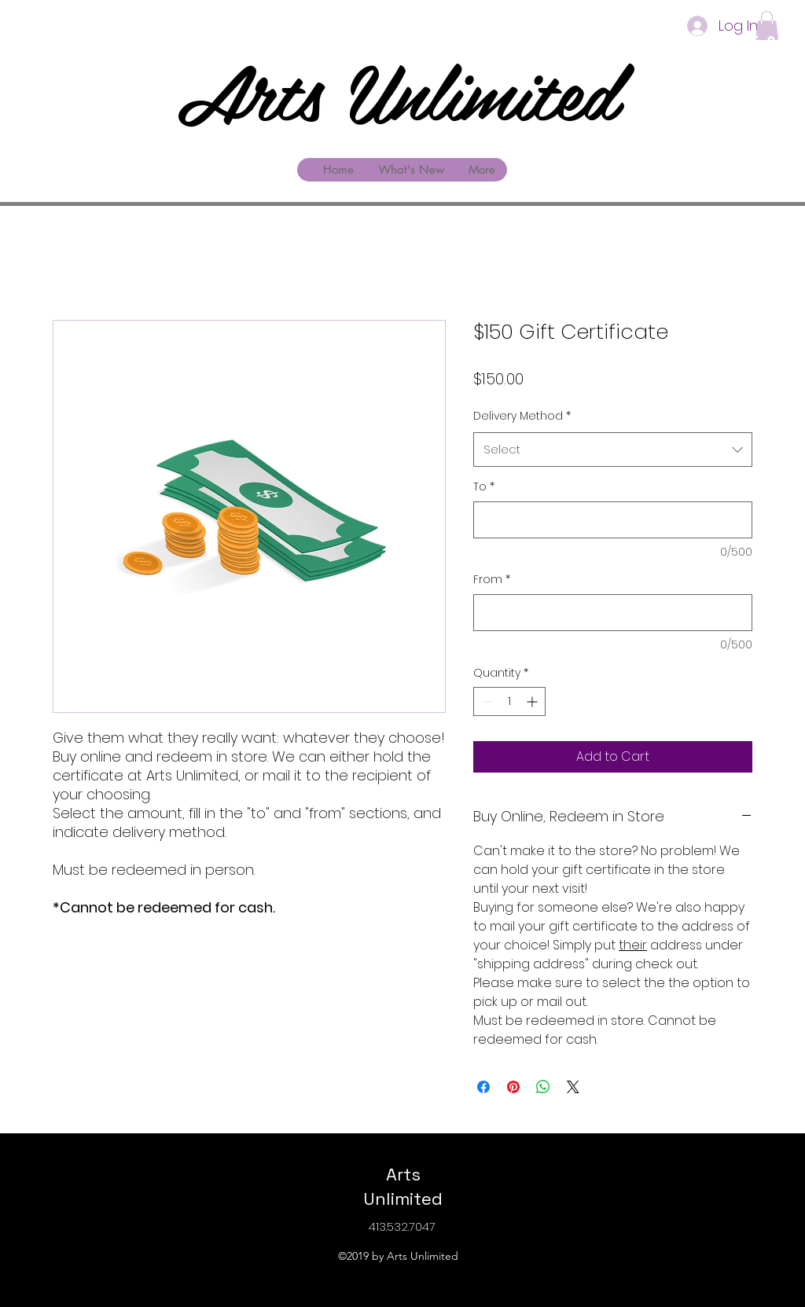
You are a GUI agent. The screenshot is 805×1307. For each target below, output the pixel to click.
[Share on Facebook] (483, 1087)
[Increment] (533, 701)
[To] (613, 519)
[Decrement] (485, 701)
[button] (767, 25)
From (491, 579)
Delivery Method (522, 416)
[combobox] (612, 449)
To (483, 486)
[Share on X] (573, 1087)
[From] (613, 612)
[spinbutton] (509, 701)
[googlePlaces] (771, 42)
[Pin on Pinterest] (513, 1087)
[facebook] (755, 42)
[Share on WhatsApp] (543, 1087)
